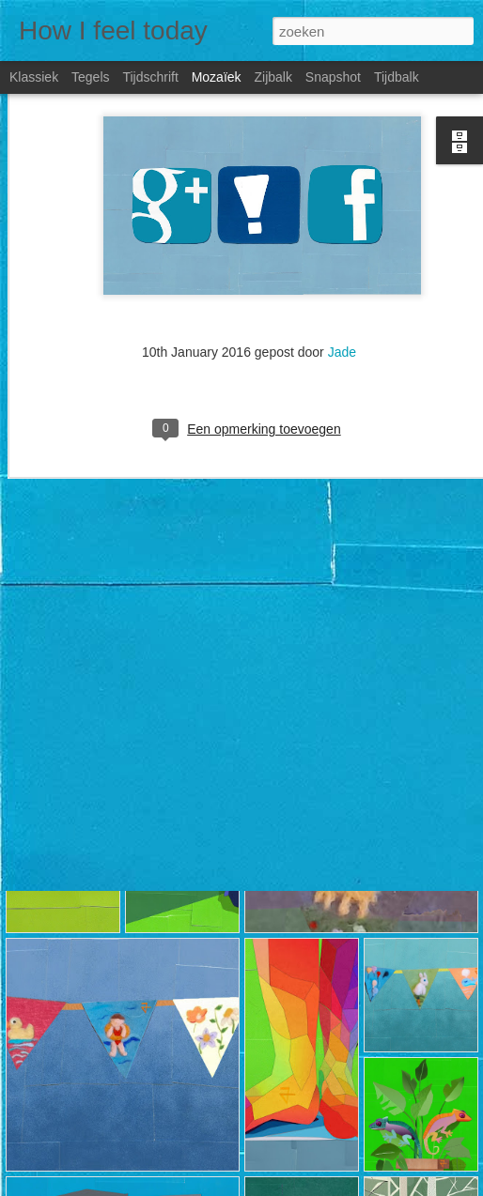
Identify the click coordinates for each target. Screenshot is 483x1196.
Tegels (90, 76)
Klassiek (33, 76)
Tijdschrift (150, 76)
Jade (342, 289)
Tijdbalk (396, 76)
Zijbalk (272, 76)
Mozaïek (217, 76)
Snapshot (333, 76)
